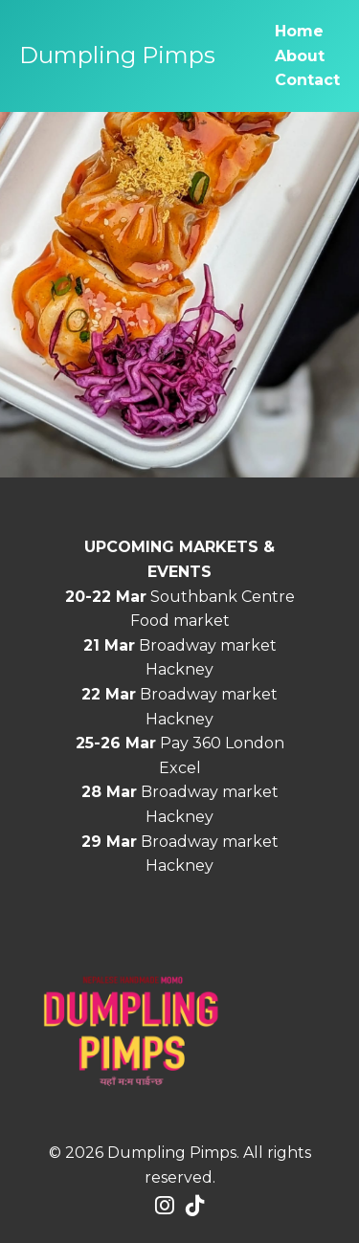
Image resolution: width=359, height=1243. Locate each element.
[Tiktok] (195, 1206)
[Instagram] (164, 1206)
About (300, 56)
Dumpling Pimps (117, 55)
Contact (307, 80)
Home (299, 31)
